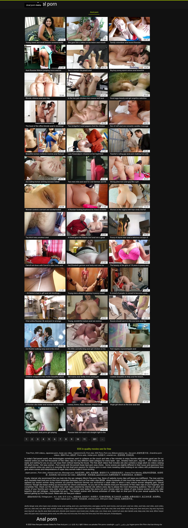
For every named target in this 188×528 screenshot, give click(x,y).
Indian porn (92, 455)
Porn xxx (107, 453)
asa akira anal (44, 509)
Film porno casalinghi (106, 525)
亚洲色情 (130, 455)
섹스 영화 (58, 497)
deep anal (141, 511)
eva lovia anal (72, 514)
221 (94, 439)
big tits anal (42, 511)
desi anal (149, 511)
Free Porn (30, 453)
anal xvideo (159, 506)
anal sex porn (121, 506)
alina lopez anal (45, 506)
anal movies (111, 506)
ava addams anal (98, 509)
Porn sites (42, 473)
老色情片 (86, 497)
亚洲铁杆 (138, 475)
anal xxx (27, 509)
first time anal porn (103, 514)
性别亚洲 (83, 499)
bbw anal (116, 509)
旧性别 (117, 499)
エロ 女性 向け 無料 (75, 525)
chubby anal (93, 511)
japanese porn (102, 475)
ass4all (53, 509)
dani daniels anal (130, 511)
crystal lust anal (118, 511)
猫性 (88, 473)
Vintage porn (47, 497)
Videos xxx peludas (90, 525)
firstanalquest (116, 514)
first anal (81, 514)
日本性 (75, 499)
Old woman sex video (66, 475)
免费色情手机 (127, 499)
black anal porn (53, 511)
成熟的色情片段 (34, 497)
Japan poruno (31, 473)
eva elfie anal (62, 514)
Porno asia (82, 455)
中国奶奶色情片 (117, 473)
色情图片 (94, 497)
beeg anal (133, 509)
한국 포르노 (68, 497)
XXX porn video (107, 499)
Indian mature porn (63, 499)
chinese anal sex (54, 473)
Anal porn (94, 12)
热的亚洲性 (80, 473)
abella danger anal (31, 506)
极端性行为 (104, 473)
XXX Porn (99, 453)
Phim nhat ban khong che (152, 525)
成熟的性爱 (82, 475)
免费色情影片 (115, 475)
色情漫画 (91, 475)
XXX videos (39, 453)
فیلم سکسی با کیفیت (122, 525)
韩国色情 (77, 497)
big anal (153, 509)
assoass (60, 509)
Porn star (90, 453)
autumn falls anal (84, 509)
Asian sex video (66, 453)
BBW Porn (65, 455)
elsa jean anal (33, 514)
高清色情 (52, 475)
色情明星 (121, 455)
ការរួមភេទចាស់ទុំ (79, 453)
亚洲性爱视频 (105, 497)
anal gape (96, 506)
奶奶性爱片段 (143, 453)
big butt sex (32, 511)
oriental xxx (112, 455)
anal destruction (85, 506)
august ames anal (70, 509)
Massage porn (68, 473)
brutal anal (84, 511)
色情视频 (95, 473)
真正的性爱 (116, 497)
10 (78, 439)
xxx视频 (125, 497)
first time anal (90, 514)
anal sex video (132, 506)
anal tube (142, 506)
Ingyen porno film (136, 525)
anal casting (66, 506)
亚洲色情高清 (128, 475)
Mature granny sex (120, 453)
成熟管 (73, 455)
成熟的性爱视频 (150, 473)
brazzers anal (75, 511)
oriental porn (93, 499)
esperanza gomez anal (47, 514)
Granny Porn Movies (133, 473)
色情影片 (102, 455)
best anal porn (143, 509)
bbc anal (109, 509)
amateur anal (56, 506)
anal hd (103, 506)
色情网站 (156, 497)
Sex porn (132, 453)
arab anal (35, 509)
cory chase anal (105, 511)
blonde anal (64, 511)
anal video (150, 506)
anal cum (75, 506)
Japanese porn (51, 453)
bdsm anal (125, 509)
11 (84, 439)
